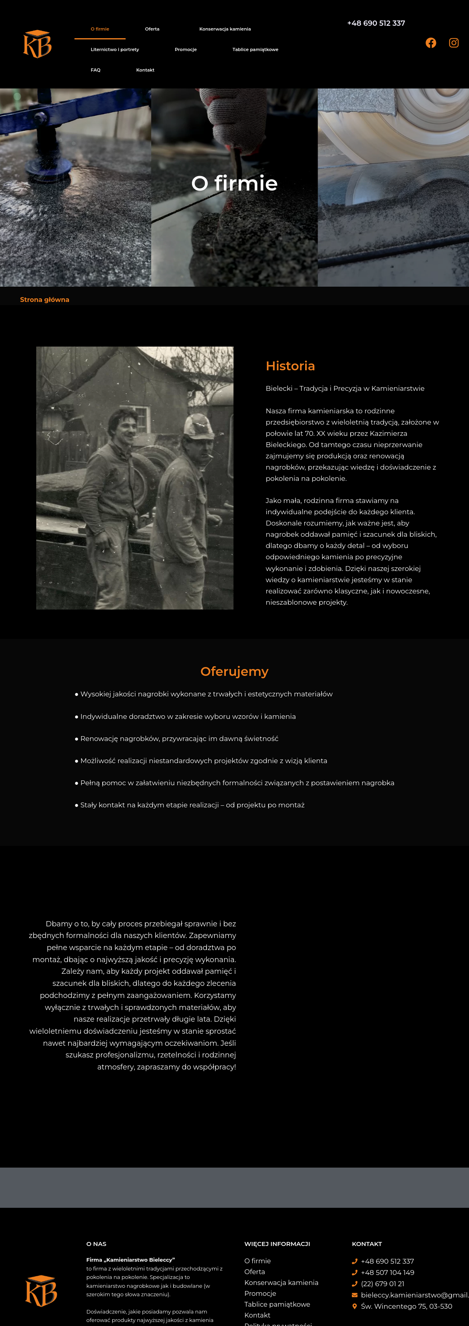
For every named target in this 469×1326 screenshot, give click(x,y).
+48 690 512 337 (376, 23)
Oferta (106, 25)
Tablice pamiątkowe (283, 25)
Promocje (244, 25)
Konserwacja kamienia (148, 25)
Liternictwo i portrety (204, 25)
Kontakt (85, 37)
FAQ (316, 25)
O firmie (85, 25)
